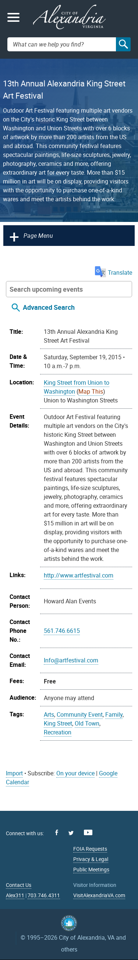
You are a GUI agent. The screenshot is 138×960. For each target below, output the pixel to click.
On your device (75, 773)
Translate (113, 272)
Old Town (87, 723)
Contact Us (18, 884)
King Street (58, 723)
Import (14, 773)
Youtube (88, 832)
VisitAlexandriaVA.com (99, 895)
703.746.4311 (44, 895)
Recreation (57, 732)
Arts (49, 714)
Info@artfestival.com (71, 660)
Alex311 (15, 895)
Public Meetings (91, 869)
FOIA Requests (90, 848)
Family (114, 714)
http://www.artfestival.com (78, 575)
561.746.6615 (62, 631)
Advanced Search (49, 307)
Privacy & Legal (90, 859)
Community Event (80, 714)
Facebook (56, 832)
